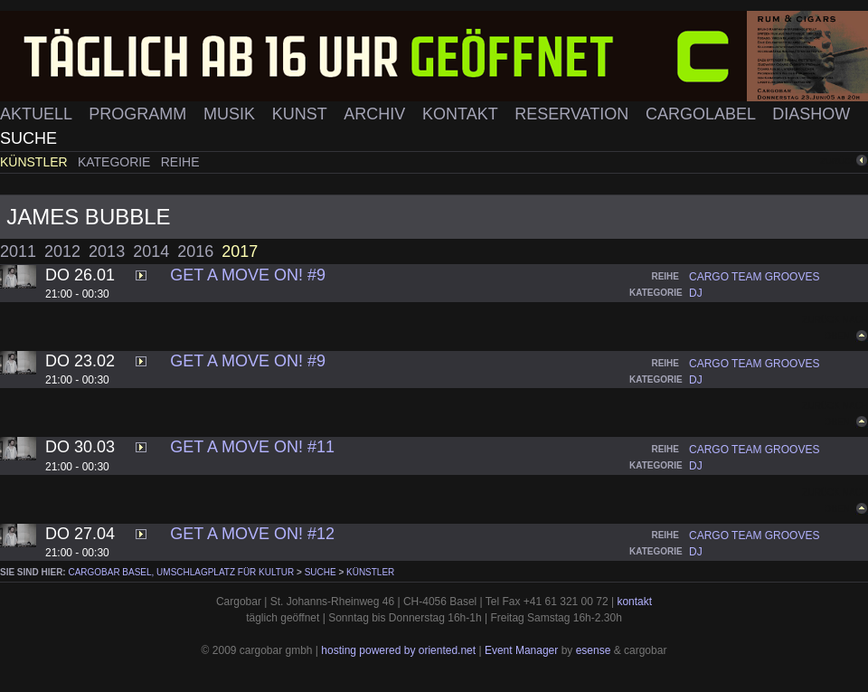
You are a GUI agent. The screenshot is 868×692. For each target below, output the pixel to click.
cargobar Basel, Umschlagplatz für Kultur (181, 572)
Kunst (302, 114)
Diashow (811, 114)
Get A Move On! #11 (252, 447)
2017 (240, 251)
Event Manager (521, 650)
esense (593, 650)
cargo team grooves (754, 276)
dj (696, 293)
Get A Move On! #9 (248, 275)
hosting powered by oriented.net (398, 650)
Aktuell (38, 114)
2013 (107, 251)
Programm (140, 114)
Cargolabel (703, 114)
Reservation (573, 114)
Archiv (377, 114)
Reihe (180, 162)
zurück (838, 161)
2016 (195, 251)
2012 (62, 251)
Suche (28, 138)
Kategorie (116, 162)
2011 (18, 251)
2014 (151, 251)
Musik (231, 114)
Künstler (35, 162)
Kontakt (462, 114)
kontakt (634, 601)
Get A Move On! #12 (252, 534)
